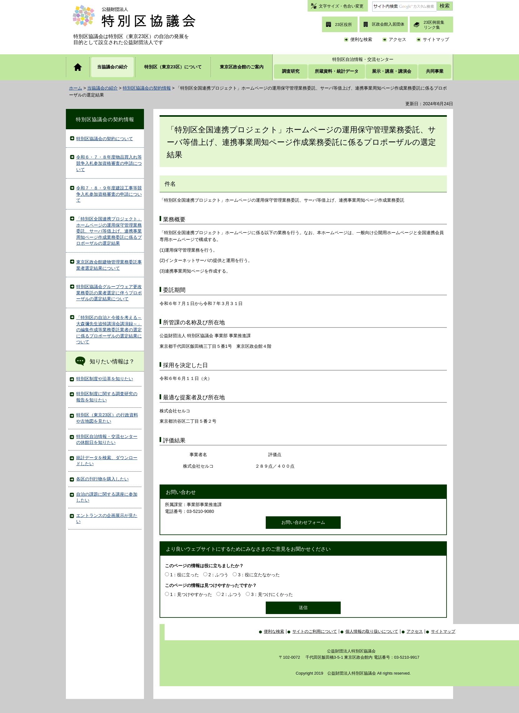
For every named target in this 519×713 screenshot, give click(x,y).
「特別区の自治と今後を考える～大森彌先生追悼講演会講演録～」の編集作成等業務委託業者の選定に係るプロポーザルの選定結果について (109, 329)
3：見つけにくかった (272, 594)
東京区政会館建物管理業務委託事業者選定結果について (109, 265)
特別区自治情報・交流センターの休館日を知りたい (106, 439)
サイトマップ (436, 39)
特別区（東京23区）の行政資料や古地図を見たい (107, 418)
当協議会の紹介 (102, 88)
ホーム (75, 88)
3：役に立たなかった (259, 574)
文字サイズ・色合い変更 (341, 6)
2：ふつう (219, 574)
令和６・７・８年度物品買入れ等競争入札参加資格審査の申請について (109, 163)
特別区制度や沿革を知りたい (104, 378)
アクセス (397, 39)
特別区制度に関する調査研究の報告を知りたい (106, 396)
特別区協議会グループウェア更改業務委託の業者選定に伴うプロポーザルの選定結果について (109, 292)
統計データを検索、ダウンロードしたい (106, 460)
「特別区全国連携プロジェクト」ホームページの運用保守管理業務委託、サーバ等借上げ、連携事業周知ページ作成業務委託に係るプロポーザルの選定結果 (109, 231)
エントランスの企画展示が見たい (106, 518)
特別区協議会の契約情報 (147, 88)
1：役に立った (184, 574)
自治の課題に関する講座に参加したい (106, 497)
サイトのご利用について (314, 631)
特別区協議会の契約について (104, 138)
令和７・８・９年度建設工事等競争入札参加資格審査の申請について (109, 194)
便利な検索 (361, 39)
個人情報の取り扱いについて (371, 631)
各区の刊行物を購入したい (102, 478)
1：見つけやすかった (191, 594)
